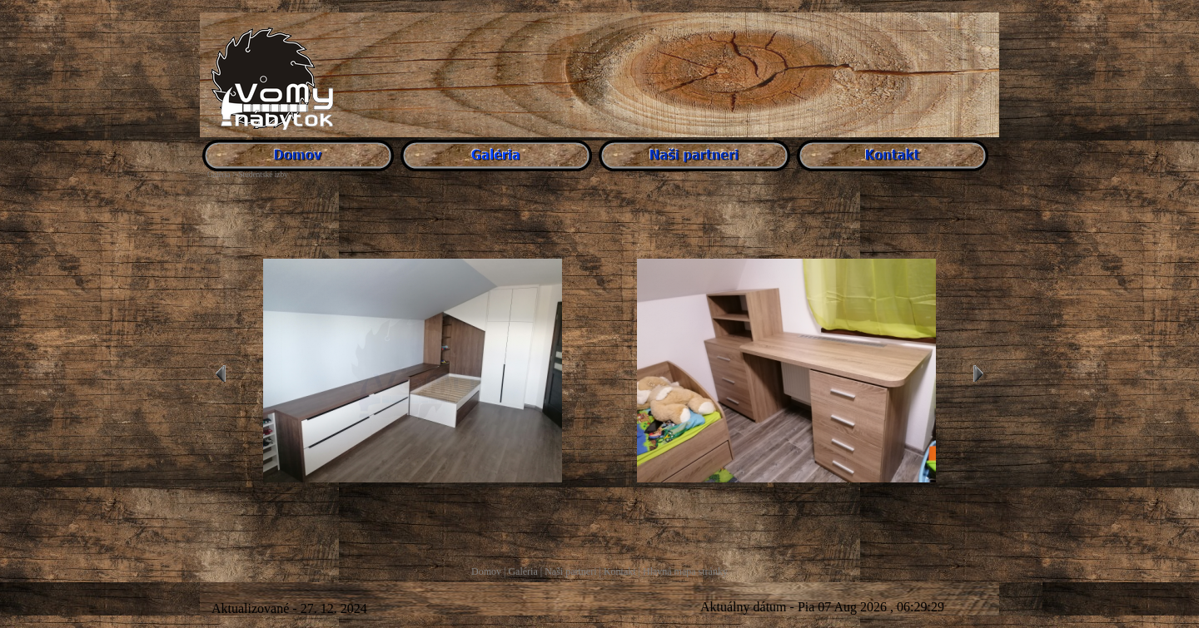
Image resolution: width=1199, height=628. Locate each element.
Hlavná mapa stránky (685, 571)
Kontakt (620, 571)
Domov (486, 571)
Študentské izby (262, 175)
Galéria (522, 571)
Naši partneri (570, 571)
